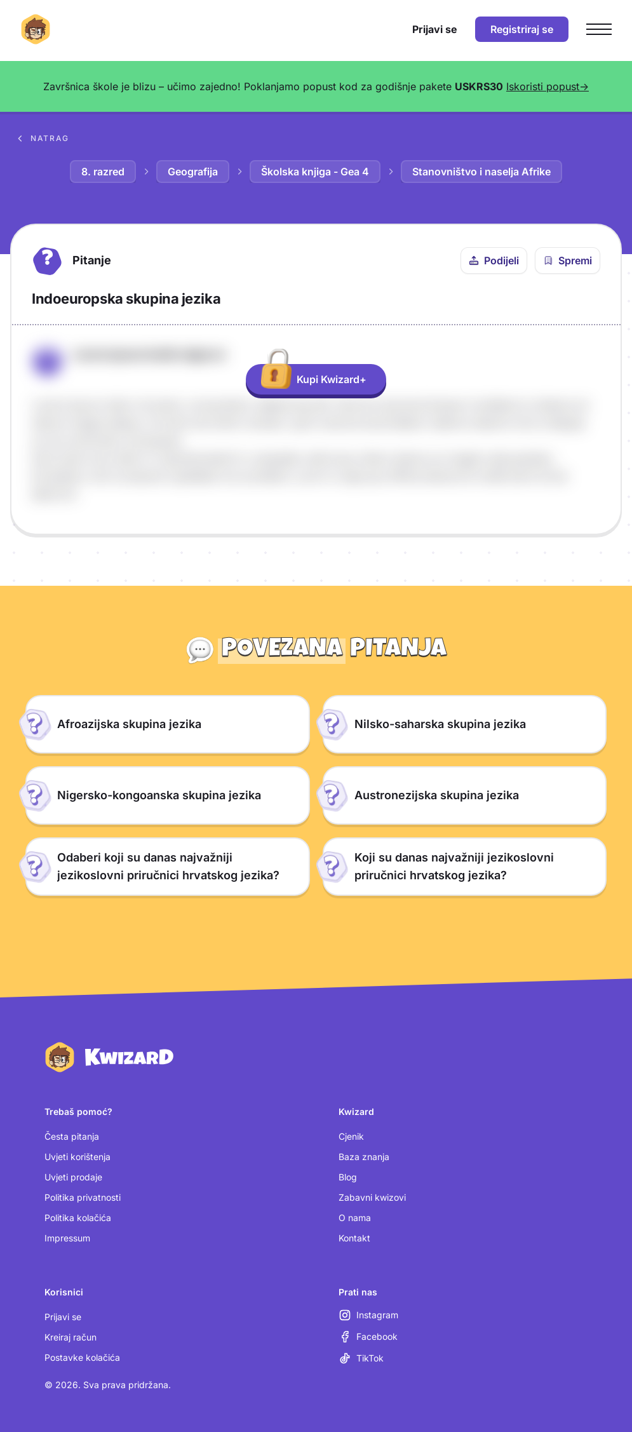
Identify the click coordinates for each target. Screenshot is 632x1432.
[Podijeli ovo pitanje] (494, 260)
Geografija (193, 171)
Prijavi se (62, 1316)
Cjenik (351, 1136)
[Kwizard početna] (35, 29)
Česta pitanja (71, 1136)
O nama (355, 1217)
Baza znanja (364, 1156)
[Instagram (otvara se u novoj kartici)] (368, 1315)
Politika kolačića (77, 1217)
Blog (348, 1177)
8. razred (102, 171)
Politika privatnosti (82, 1197)
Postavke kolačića (82, 1357)
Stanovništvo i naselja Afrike (481, 171)
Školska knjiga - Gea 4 (315, 171)
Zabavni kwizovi (372, 1197)
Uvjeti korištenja (77, 1156)
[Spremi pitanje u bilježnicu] (567, 260)
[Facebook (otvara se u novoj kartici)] (368, 1336)
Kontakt (354, 1238)
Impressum (67, 1238)
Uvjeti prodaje (73, 1177)
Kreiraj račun (70, 1337)
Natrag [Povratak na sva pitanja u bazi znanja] (42, 138)
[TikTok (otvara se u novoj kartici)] (361, 1358)
